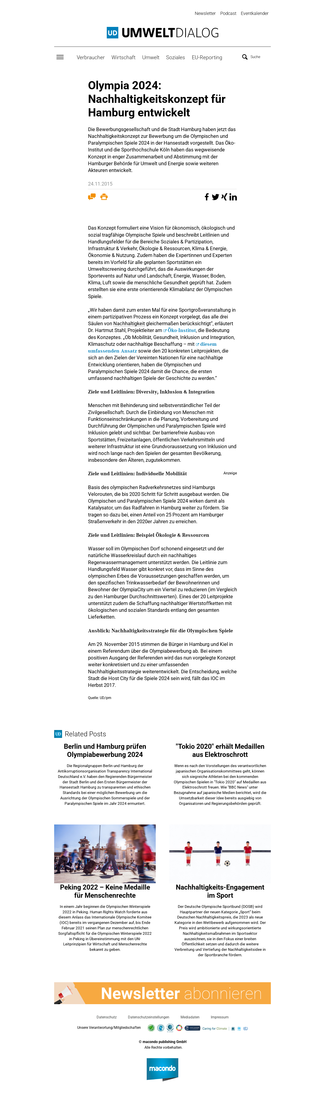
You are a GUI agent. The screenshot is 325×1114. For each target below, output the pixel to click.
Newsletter (205, 13)
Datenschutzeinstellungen (148, 1016)
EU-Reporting (207, 57)
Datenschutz (107, 1016)
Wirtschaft (123, 57)
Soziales (175, 57)
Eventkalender (255, 13)
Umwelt (150, 57)
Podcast (228, 13)
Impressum (220, 1016)
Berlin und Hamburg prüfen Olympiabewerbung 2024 (105, 750)
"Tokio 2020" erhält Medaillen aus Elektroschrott (220, 750)
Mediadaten (190, 1016)
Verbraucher (91, 57)
